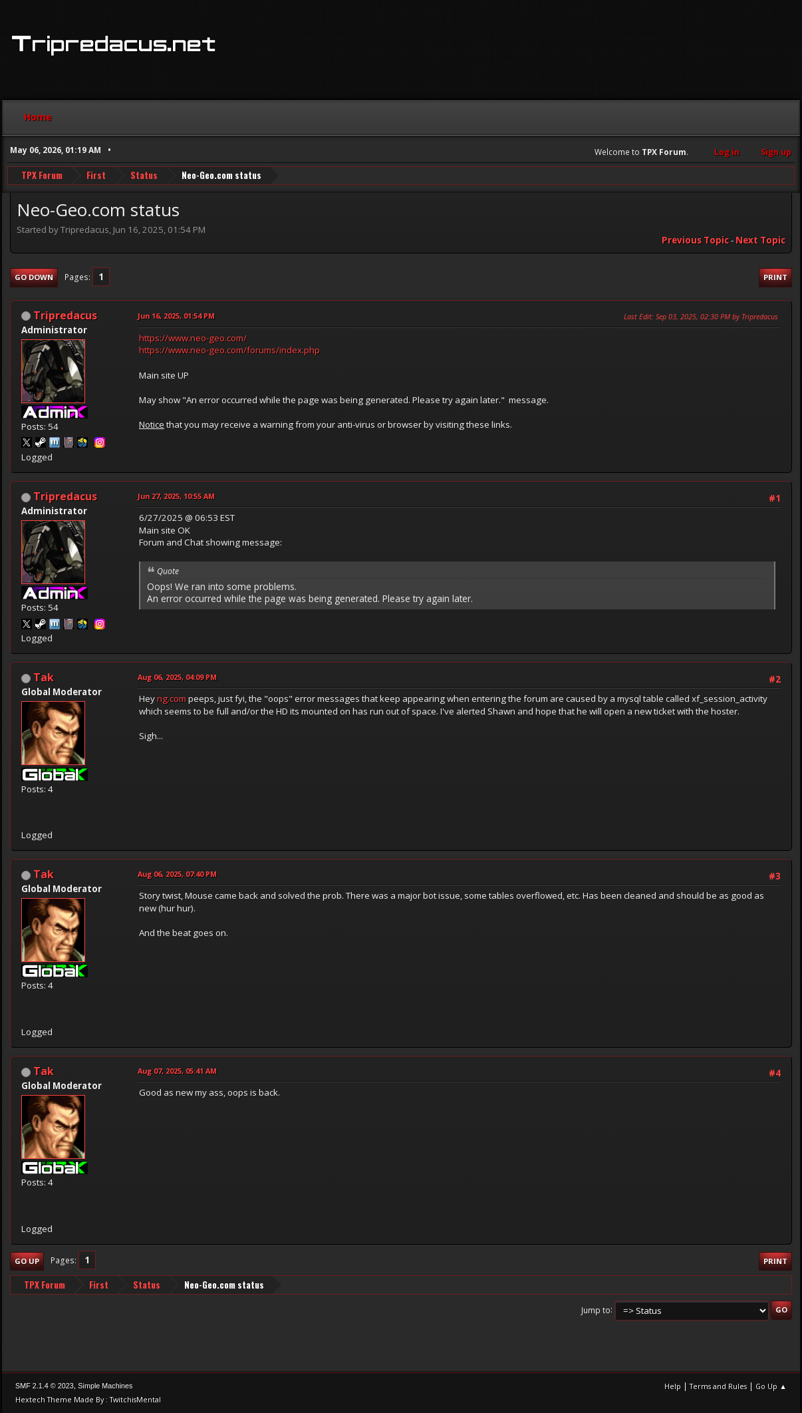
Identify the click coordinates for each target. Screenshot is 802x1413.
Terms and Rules (718, 1386)
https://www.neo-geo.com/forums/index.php (229, 350)
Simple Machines (105, 1386)
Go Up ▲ (771, 1386)
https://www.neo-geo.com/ (193, 338)
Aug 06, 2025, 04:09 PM (177, 677)
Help (672, 1386)
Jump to (595, 1309)
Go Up (27, 1261)
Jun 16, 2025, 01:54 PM (176, 316)
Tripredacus (65, 315)
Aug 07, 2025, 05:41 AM (177, 1071)
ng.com (171, 699)
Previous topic (695, 240)
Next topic (760, 240)
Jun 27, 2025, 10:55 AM (176, 496)
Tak (43, 677)
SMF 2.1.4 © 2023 (44, 1386)
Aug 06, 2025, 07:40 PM (177, 874)
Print (775, 277)
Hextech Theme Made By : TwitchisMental (88, 1399)
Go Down (34, 277)
